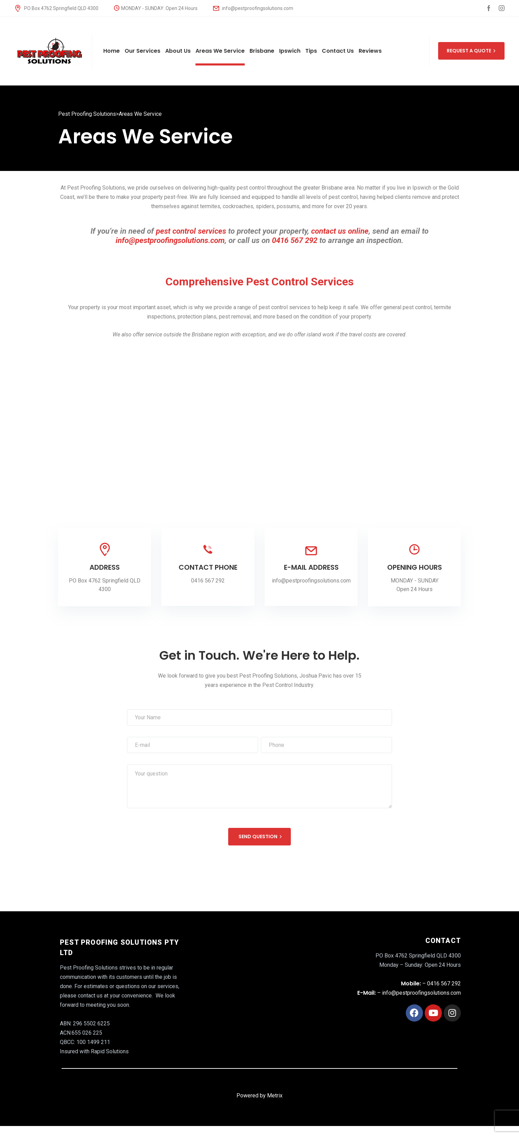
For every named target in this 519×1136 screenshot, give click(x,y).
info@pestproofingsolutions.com (253, 8)
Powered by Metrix (259, 1095)
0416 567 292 (208, 580)
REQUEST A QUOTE (471, 50)
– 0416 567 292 (431, 983)
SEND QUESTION (260, 836)
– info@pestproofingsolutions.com (409, 993)
